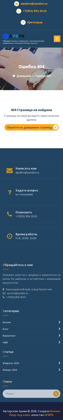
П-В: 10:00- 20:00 (25, 241)
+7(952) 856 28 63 (35, 11)
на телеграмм (24, 197)
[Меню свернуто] (57, 39)
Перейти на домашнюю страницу (32, 127)
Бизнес (7, 329)
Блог (6, 335)
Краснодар (34, 22)
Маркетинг (9, 342)
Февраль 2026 (11, 367)
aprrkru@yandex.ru (17, 300)
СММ (5, 349)
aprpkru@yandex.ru (34, 3)
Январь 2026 (10, 374)
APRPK (48, 415)
